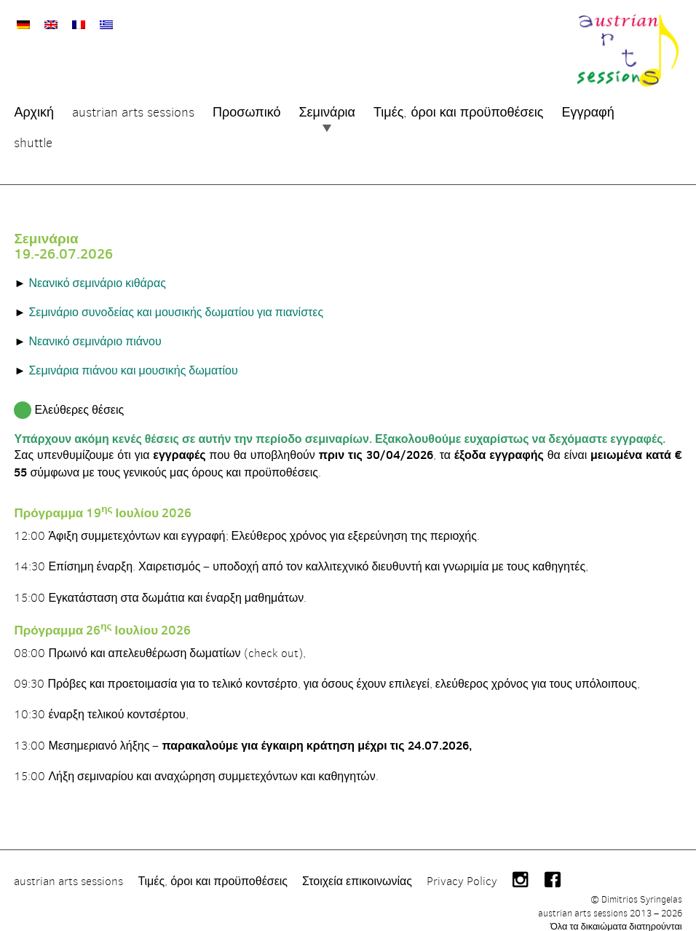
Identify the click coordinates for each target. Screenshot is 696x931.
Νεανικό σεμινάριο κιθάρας (95, 275)
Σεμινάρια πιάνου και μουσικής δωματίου (130, 362)
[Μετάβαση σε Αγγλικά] (49, 22)
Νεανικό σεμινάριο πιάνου (92, 333)
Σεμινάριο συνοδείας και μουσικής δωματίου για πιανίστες (173, 304)
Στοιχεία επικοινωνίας (355, 868)
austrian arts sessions (66, 868)
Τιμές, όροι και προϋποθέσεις (210, 868)
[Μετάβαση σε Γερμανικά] (21, 22)
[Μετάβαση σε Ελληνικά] (104, 22)
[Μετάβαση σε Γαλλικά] (76, 22)
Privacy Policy (459, 868)
